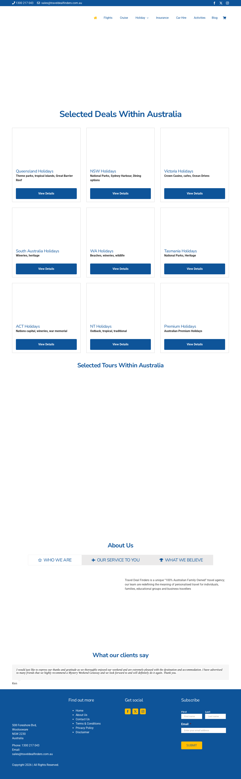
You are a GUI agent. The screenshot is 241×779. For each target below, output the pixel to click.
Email (186, 724)
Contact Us (83, 719)
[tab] (55, 560)
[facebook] (214, 3)
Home (79, 710)
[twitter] (221, 3)
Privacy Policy (85, 728)
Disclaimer (82, 732)
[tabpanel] (120, 603)
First (184, 712)
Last (207, 712)
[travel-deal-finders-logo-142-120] (25, 8)
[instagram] (227, 3)
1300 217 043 (22, 3)
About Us (81, 715)
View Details (46, 193)
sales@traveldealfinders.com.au (59, 3)
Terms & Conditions (88, 723)
